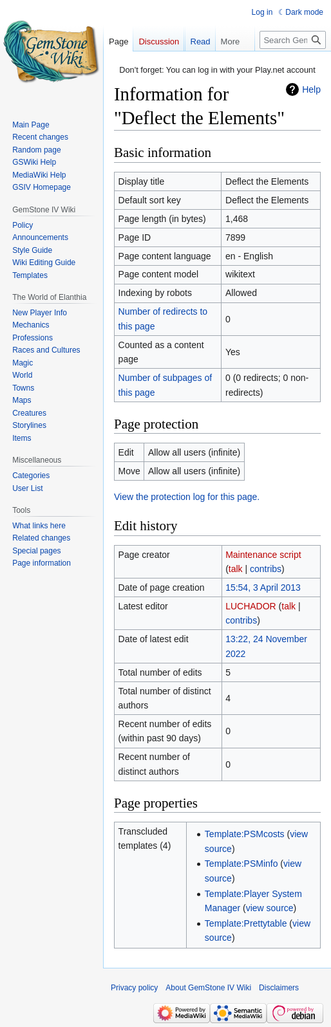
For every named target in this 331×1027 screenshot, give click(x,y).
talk (236, 569)
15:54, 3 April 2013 (263, 587)
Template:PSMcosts (245, 834)
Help (311, 89)
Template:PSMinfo (241, 863)
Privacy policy (134, 987)
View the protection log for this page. (187, 497)
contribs (265, 569)
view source (270, 908)
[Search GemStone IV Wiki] (293, 66)
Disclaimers (279, 987)
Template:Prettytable (246, 923)
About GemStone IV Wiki (208, 987)
